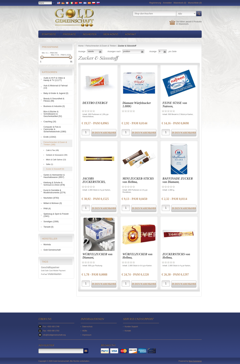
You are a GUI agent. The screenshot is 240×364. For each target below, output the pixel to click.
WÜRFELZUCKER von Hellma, (137, 256)
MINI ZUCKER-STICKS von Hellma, (138, 180)
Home (81, 46)
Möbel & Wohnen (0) (53, 203)
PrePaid (44, 274)
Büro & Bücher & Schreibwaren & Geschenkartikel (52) (53, 113)
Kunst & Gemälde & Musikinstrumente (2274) (55, 191)
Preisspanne (50, 47)
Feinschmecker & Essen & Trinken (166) (55, 143)
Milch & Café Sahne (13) (56, 160)
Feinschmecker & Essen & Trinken (101, 46)
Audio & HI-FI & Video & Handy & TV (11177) (54, 79)
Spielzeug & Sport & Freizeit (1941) (56, 215)
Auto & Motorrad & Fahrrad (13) (56, 86)
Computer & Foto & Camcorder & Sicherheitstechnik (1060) (55, 129)
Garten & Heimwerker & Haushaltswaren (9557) (54, 176)
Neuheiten (89, 34)
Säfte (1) (49, 164)
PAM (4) (47, 208)
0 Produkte (197, 21)
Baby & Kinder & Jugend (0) (56, 93)
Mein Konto (110, 34)
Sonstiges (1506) (51, 221)
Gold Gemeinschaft (52, 250)
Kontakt (130, 34)
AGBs (84, 331)
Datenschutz (87, 327)
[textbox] (154, 13)
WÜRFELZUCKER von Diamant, (97, 256)
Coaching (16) (50, 121)
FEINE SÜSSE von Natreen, (174, 104)
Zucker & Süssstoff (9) (55, 169)
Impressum (86, 335)
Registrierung (155, 3)
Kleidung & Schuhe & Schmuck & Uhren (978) (54, 183)
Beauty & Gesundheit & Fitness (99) (54, 99)
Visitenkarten (55, 274)
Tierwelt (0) (49, 227)
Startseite (49, 34)
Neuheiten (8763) (51, 198)
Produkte (69, 34)
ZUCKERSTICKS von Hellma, (176, 256)
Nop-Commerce (195, 361)
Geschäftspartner (50, 267)
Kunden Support (131, 327)
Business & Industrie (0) (54, 106)
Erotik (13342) (50, 137)
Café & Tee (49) (52, 150)
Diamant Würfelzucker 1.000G (136, 104)
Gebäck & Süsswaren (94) (56, 155)
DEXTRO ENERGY (95, 103)
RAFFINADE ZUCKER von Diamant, (177, 180)
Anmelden (167, 3)
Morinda (47, 244)
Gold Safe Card (47, 271)
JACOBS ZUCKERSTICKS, (94, 180)
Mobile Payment (59, 271)
